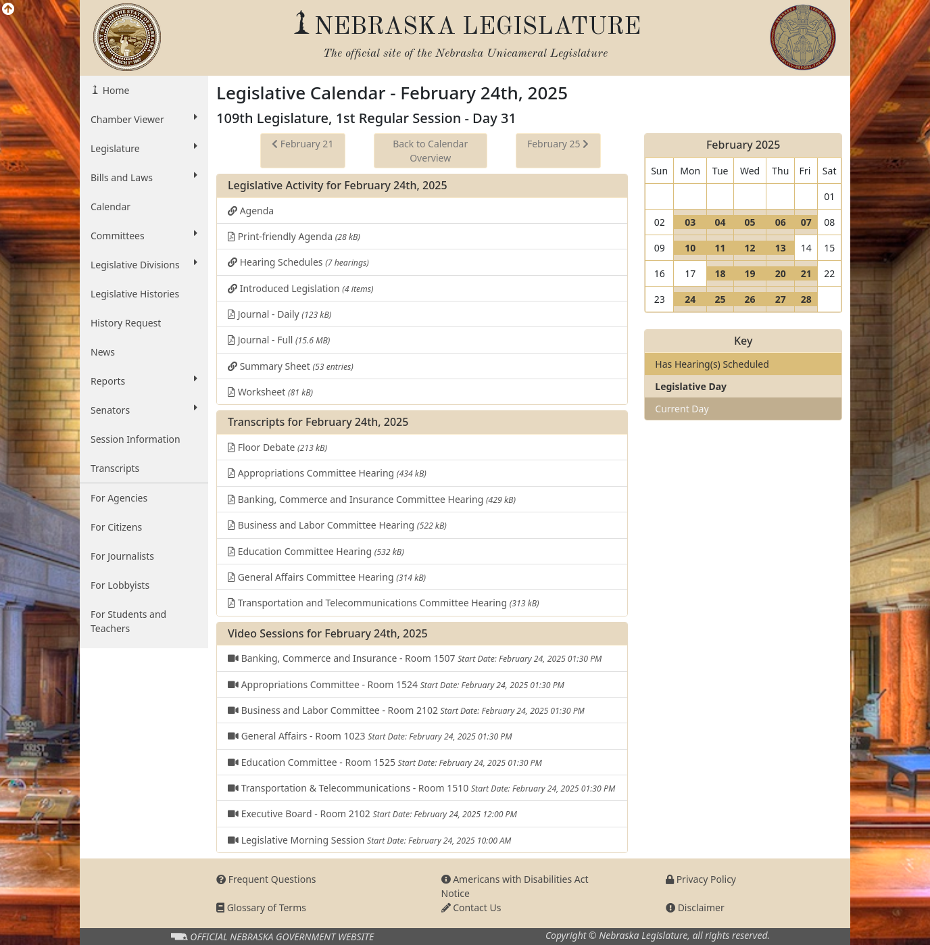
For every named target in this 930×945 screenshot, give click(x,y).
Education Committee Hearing (316, 551)
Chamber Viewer (144, 119)
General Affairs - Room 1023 (370, 735)
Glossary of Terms (261, 907)
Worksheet (270, 391)
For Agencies (119, 497)
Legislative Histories (135, 293)
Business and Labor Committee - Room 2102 (406, 710)
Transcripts (115, 468)
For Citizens (116, 526)
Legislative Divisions (144, 264)
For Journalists (122, 556)
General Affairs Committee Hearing (327, 577)
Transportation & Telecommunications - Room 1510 (421, 787)
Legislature (144, 148)
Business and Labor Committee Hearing (337, 524)
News (103, 351)
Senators (144, 409)
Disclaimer (695, 907)
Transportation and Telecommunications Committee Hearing (383, 602)
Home (114, 90)
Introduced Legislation (301, 288)
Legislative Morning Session (369, 839)
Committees (144, 235)
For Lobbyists (120, 585)
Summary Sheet (290, 366)
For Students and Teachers (128, 621)
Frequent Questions (266, 879)
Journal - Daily (279, 314)
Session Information (135, 439)
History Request (126, 322)
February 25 (558, 143)
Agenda (251, 210)
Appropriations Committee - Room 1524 (396, 684)
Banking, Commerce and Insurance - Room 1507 (415, 658)
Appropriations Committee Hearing (327, 472)
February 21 (302, 143)
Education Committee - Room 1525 (385, 762)
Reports (144, 380)
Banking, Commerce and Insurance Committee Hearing (372, 499)
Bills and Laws (144, 177)
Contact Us (471, 907)
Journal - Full (279, 339)
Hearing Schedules (298, 262)
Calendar (110, 206)
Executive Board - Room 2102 (372, 813)
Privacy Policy (701, 879)
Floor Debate (277, 447)
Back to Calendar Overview (430, 150)
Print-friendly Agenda (294, 236)
